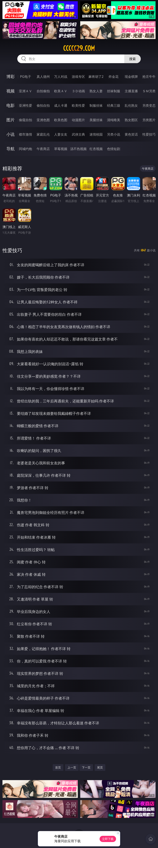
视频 (10, 91)
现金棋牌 (131, 76)
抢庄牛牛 (149, 76)
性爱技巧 (149, 134)
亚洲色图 (43, 120)
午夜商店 (43, 149)
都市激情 (25, 134)
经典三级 (113, 105)
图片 (10, 120)
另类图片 (149, 120)
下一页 (86, 767)
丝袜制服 (113, 91)
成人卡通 (60, 105)
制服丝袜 (96, 105)
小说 (10, 134)
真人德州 (43, 76)
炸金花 (113, 76)
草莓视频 (60, 149)
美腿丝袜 (96, 120)
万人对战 (60, 76)
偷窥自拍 (25, 120)
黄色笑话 (131, 134)
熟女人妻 (96, 91)
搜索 (132, 59)
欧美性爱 (78, 105)
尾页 (100, 767)
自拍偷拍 (43, 91)
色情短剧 (113, 149)
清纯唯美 (113, 120)
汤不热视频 (78, 149)
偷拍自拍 (43, 105)
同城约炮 (25, 149)
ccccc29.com (79, 48)
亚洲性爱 (25, 105)
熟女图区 (131, 120)
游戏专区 (78, 76)
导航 (10, 148)
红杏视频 (96, 149)
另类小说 (113, 134)
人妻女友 (60, 134)
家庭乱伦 (43, 134)
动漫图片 (78, 120)
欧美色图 (60, 120)
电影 (10, 105)
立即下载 (108, 839)
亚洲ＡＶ (25, 91)
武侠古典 (78, 134)
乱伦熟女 (131, 105)
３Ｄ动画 (78, 91)
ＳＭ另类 (149, 91)
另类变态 (149, 105)
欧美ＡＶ (60, 91)
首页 (58, 767)
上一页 (71, 767)
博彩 (10, 76)
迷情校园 (96, 134)
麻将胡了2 (95, 76)
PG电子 (25, 76)
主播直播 (131, 91)
